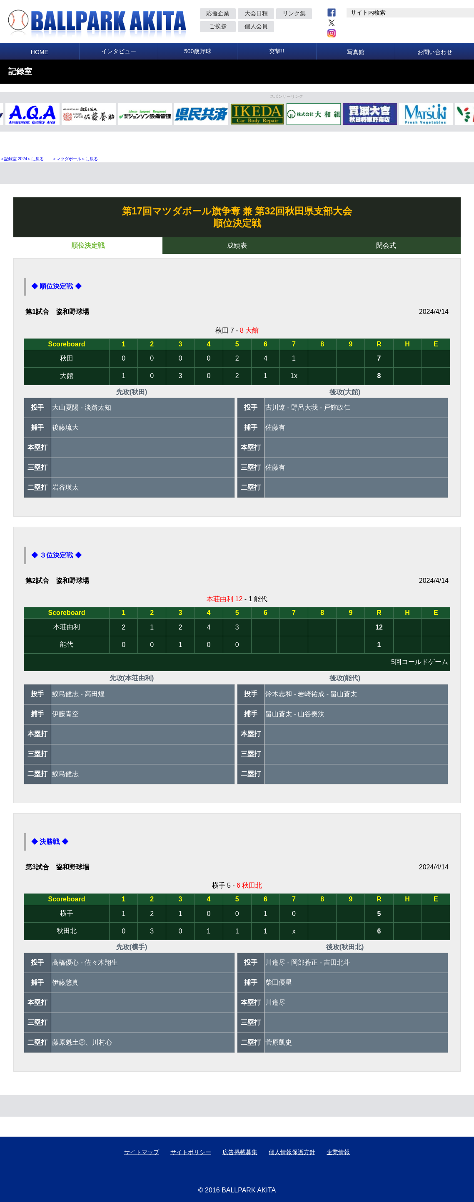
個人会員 (256, 26)
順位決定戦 (88, 245)
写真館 (355, 52)
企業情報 (338, 1152)
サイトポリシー (190, 1152)
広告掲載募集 (239, 1152)
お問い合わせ (434, 52)
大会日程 (256, 13)
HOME (39, 52)
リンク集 (294, 13)
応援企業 (218, 13)
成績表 (237, 245)
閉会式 (386, 245)
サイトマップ (141, 1152)
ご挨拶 (218, 26)
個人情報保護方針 (292, 1152)
